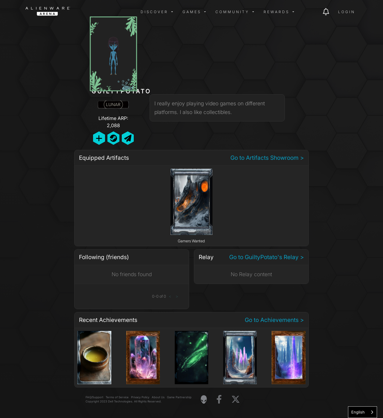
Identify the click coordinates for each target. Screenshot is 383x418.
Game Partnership (179, 397)
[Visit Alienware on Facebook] (219, 399)
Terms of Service (117, 397)
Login (346, 12)
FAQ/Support (94, 397)
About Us (158, 397)
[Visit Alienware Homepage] (204, 399)
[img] (121, 12)
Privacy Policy (140, 397)
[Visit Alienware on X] (236, 399)
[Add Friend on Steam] (113, 138)
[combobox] (362, 412)
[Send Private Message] (128, 138)
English (358, 412)
